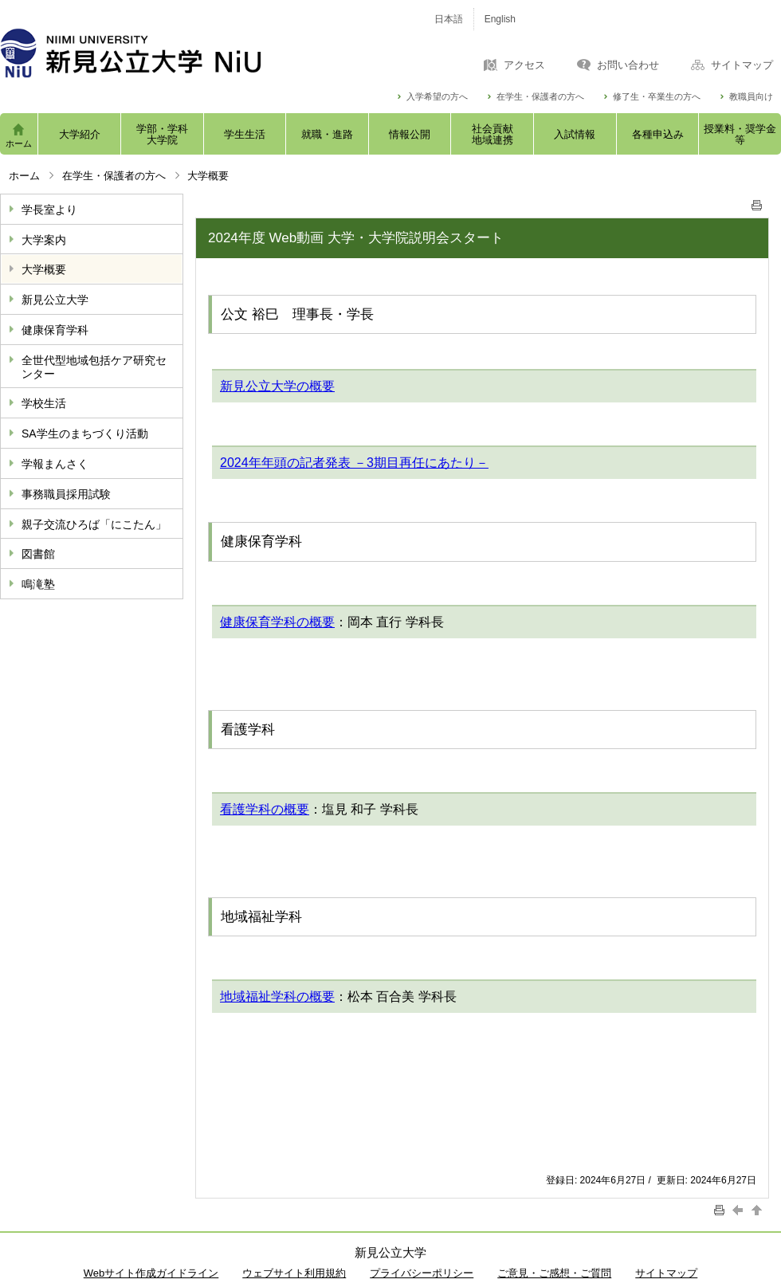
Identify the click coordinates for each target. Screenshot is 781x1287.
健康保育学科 (55, 330)
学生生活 (244, 134)
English (500, 19)
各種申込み (658, 134)
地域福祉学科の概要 (277, 996)
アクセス (524, 65)
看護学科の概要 (264, 809)
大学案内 (44, 239)
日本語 (448, 19)
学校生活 (44, 403)
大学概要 (44, 269)
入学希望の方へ (437, 96)
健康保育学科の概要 (277, 622)
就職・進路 (327, 134)
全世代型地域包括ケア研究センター (94, 367)
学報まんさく (55, 463)
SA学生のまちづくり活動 (85, 433)
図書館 (38, 553)
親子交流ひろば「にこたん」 (94, 524)
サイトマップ (742, 65)
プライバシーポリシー (421, 1273)
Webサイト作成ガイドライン (151, 1273)
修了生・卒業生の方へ (657, 96)
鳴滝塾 (38, 584)
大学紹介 (79, 134)
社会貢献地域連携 (492, 134)
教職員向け (751, 96)
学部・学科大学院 (162, 134)
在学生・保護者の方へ (540, 96)
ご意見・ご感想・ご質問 (554, 1273)
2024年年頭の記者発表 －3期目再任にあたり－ (354, 462)
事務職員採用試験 (66, 494)
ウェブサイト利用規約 (294, 1273)
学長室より (49, 209)
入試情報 (574, 134)
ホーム (19, 143)
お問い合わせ (628, 65)
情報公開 (409, 134)
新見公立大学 (55, 299)
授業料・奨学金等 (740, 134)
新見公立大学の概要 (277, 386)
